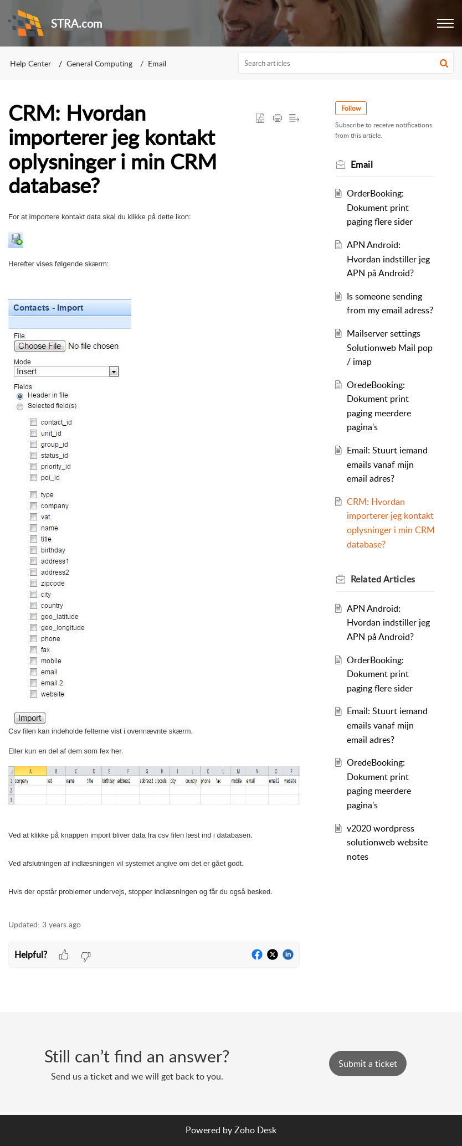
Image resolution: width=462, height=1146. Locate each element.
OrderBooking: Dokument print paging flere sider (380, 207)
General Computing (99, 63)
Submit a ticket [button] (367, 1063)
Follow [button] (351, 108)
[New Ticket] (368, 1063)
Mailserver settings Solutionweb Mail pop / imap (390, 347)
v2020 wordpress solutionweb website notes (387, 842)
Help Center (30, 63)
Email (157, 63)
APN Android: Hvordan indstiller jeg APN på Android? (388, 259)
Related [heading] (383, 579)
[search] (346, 63)
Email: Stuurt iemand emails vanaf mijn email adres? (387, 464)
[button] (445, 23)
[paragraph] (154, 555)
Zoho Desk (255, 1130)
